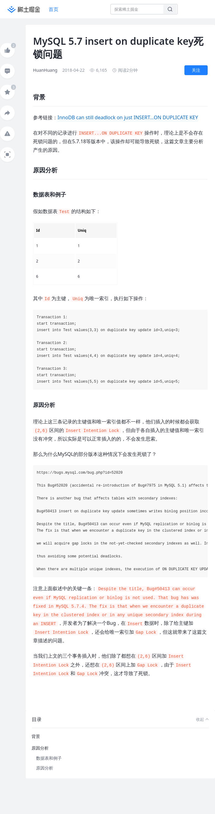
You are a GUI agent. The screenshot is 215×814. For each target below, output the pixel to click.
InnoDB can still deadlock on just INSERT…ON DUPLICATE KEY (127, 117)
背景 (36, 736)
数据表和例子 (49, 758)
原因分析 (40, 748)
